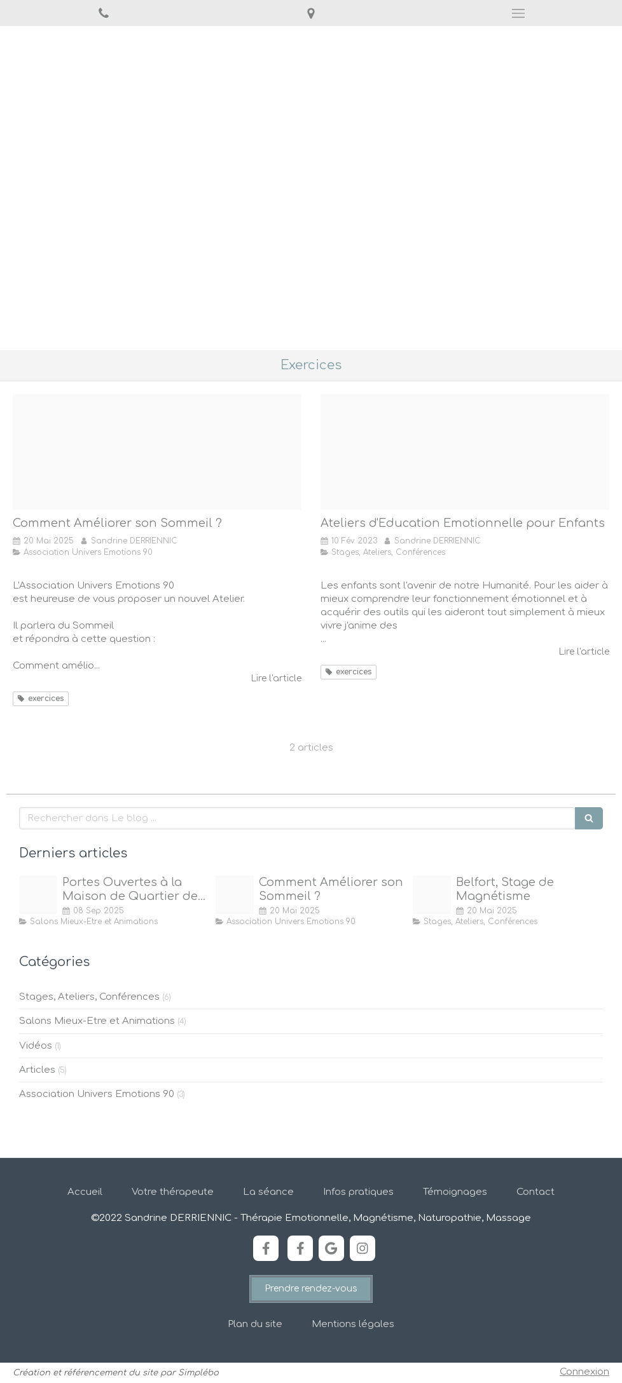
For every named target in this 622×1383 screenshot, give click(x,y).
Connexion (584, 1371)
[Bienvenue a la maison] (38, 895)
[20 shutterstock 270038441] (432, 895)
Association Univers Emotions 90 (96, 1094)
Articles (37, 1070)
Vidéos (35, 1045)
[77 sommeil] (157, 452)
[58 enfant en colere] (465, 452)
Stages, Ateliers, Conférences (89, 996)
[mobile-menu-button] (518, 13)
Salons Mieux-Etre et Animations (97, 1021)
